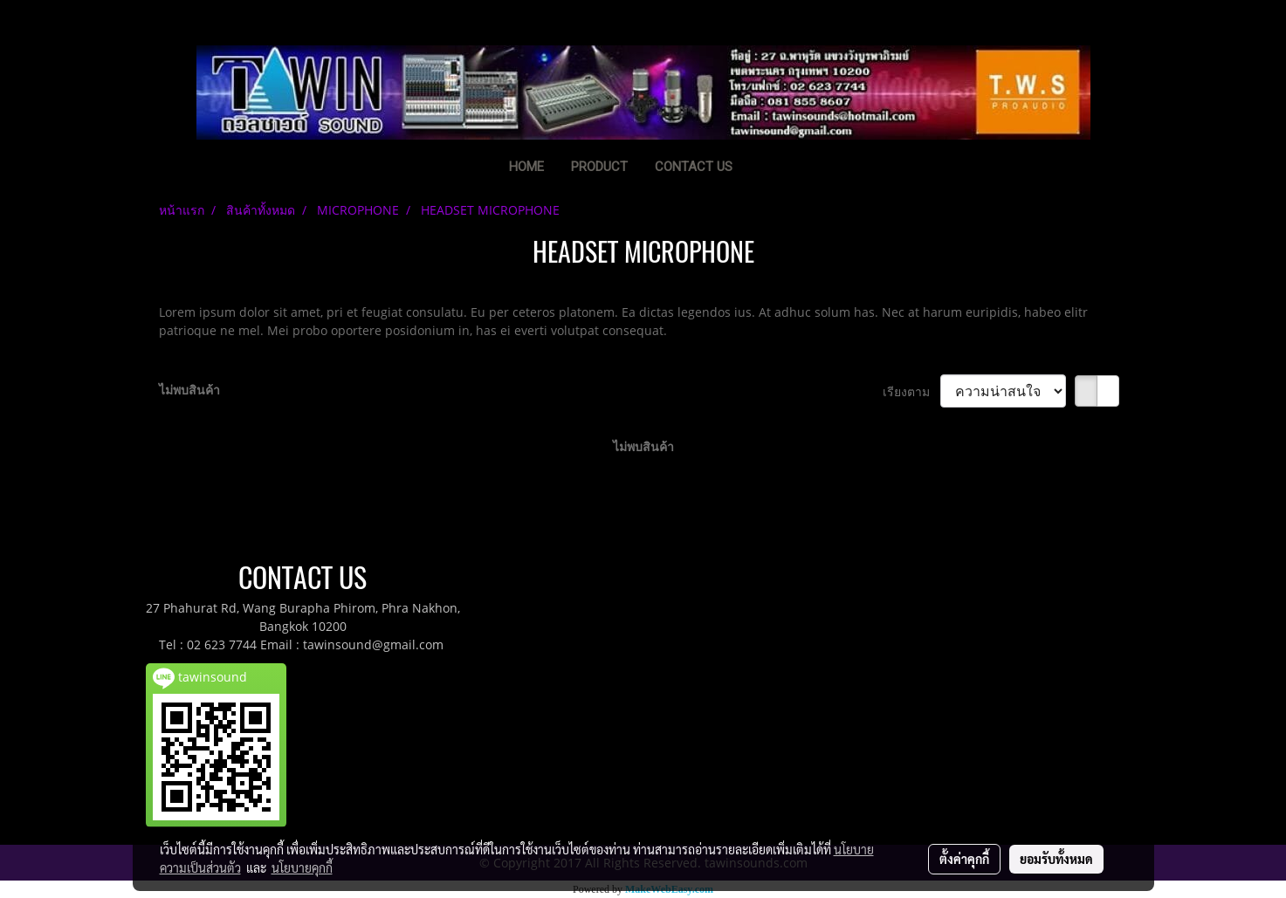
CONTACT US (693, 167)
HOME (526, 167)
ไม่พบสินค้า (189, 389)
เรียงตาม (911, 391)
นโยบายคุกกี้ (302, 867)
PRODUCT (599, 167)
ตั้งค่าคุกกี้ (964, 859)
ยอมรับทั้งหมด (1056, 859)
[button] (772, 168)
